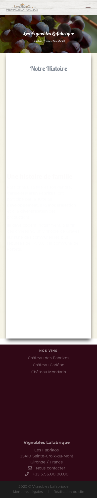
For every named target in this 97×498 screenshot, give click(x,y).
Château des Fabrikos (49, 358)
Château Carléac (49, 365)
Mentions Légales (28, 492)
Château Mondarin (49, 372)
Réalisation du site (69, 492)
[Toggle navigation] (88, 8)
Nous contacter (49, 468)
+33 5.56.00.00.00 (50, 474)
